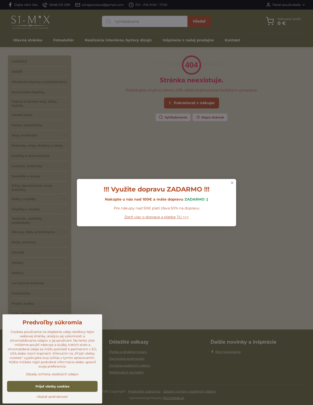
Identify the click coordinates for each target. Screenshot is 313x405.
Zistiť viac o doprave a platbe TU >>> (156, 217)
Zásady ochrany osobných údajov (52, 398)
